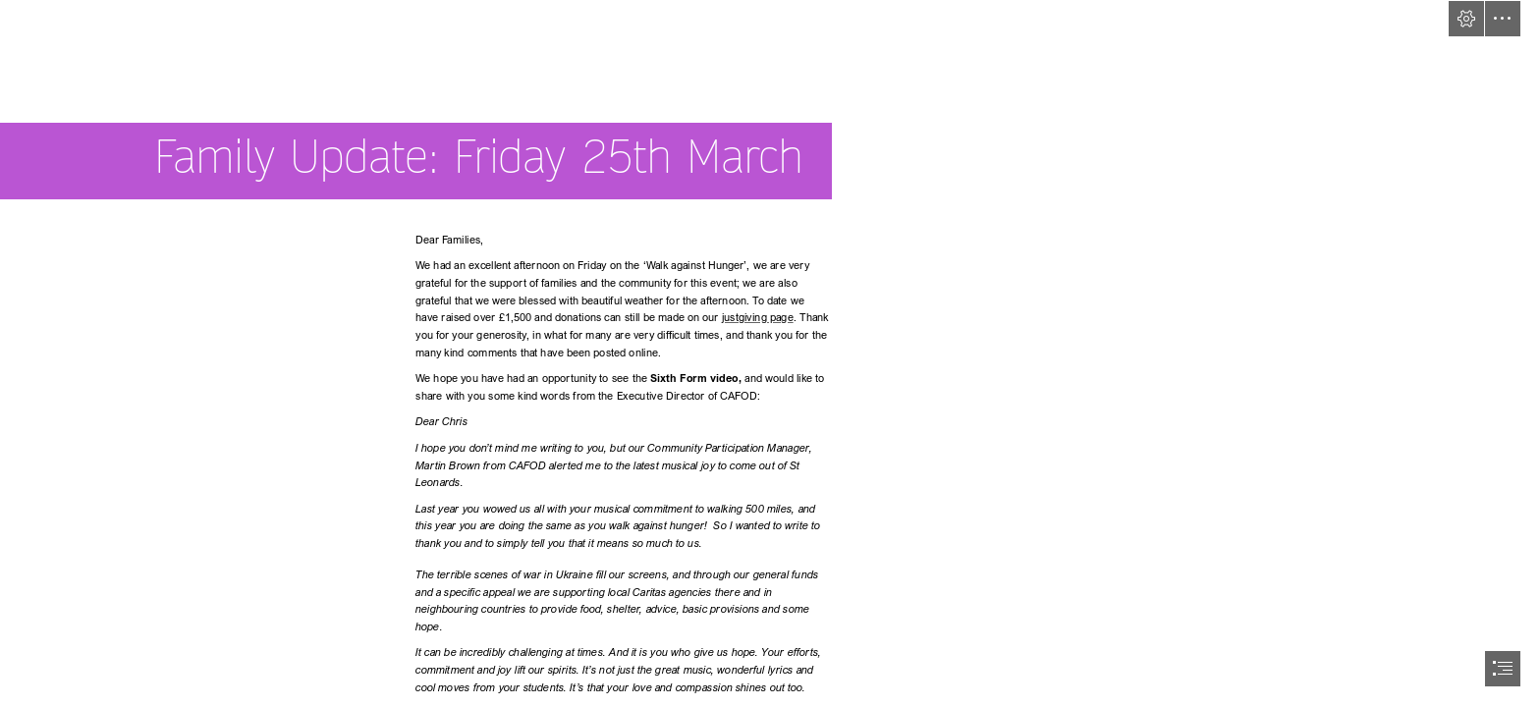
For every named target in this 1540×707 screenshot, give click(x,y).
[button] (1466, 18)
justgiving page (757, 317)
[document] (770, 353)
